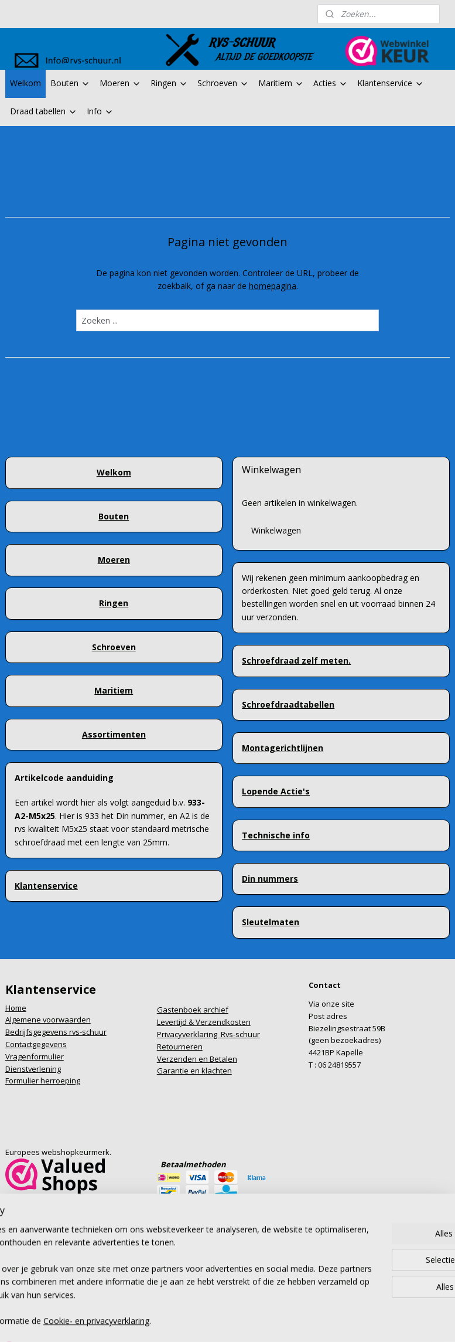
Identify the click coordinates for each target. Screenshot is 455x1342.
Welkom (25, 83)
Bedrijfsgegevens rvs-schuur (56, 1032)
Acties (330, 83)
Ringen (169, 83)
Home (15, 1008)
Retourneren (180, 1046)
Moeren (120, 83)
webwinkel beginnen (247, 1301)
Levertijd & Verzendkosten (204, 1022)
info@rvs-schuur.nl (38, 1213)
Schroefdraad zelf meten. (296, 660)
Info (100, 111)
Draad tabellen (43, 111)
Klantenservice (390, 83)
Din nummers (270, 878)
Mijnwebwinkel (350, 1301)
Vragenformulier (34, 1056)
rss (203, 1301)
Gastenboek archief (192, 1009)
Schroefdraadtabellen (288, 704)
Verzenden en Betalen (197, 1059)
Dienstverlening (33, 1069)
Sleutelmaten (270, 921)
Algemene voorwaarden (48, 1019)
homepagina (272, 285)
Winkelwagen (276, 530)
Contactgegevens (36, 1044)
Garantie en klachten (194, 1070)
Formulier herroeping (42, 1080)
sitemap (178, 1301)
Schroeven (223, 83)
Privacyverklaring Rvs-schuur (208, 1034)
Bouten (70, 83)
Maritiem (281, 83)
